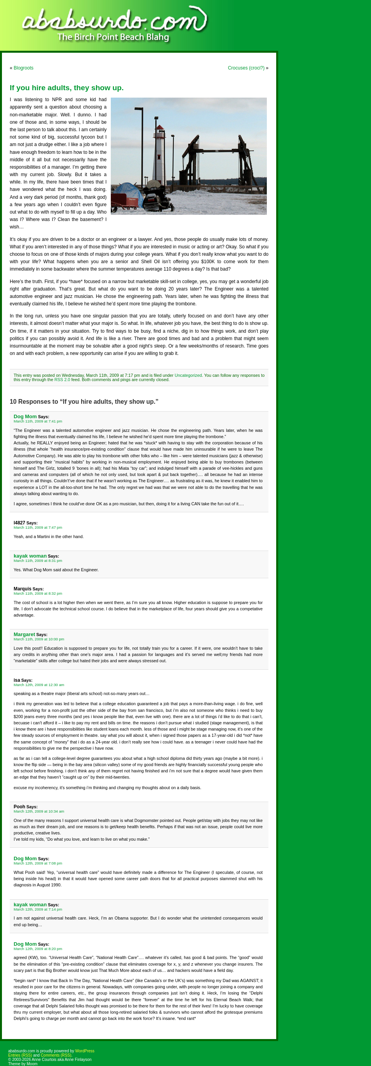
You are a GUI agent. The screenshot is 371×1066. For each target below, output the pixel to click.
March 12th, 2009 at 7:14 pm (38, 909)
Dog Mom (25, 416)
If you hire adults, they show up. (67, 88)
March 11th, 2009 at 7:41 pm (38, 421)
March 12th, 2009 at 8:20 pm (38, 949)
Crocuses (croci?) (246, 68)
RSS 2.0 (62, 379)
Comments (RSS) (56, 1055)
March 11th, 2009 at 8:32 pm (38, 593)
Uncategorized (188, 375)
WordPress (84, 1051)
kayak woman (30, 556)
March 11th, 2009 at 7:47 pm (38, 527)
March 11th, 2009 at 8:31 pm (38, 560)
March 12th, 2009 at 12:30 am (39, 685)
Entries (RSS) (20, 1055)
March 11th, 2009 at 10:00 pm (39, 639)
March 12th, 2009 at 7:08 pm (38, 863)
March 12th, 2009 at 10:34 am (39, 811)
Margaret (24, 634)
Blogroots (24, 68)
